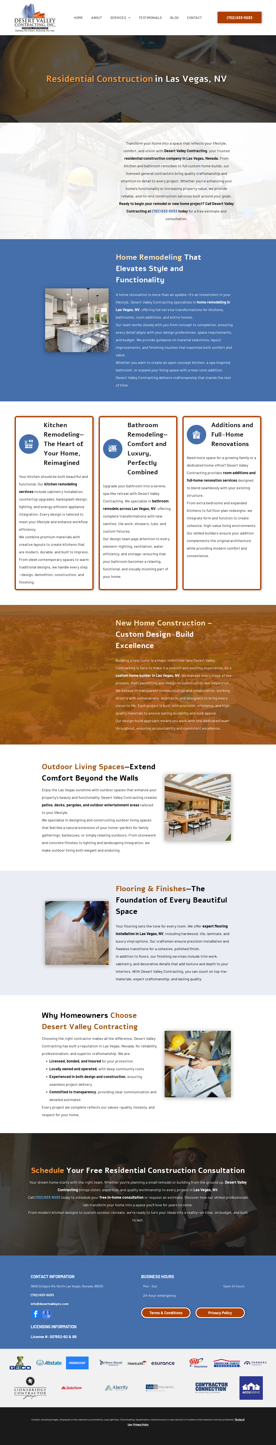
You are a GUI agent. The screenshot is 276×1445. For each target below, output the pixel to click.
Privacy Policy (141, 1424)
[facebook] (36, 1314)
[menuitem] (78, 17)
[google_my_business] (47, 1314)
